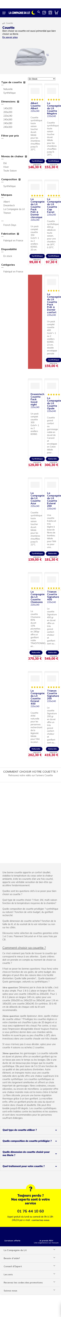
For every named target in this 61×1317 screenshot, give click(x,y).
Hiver (6, 167)
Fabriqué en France (13, 241)
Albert (6, 202)
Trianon (7, 213)
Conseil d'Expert (13, 1266)
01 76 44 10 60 (30, 1211)
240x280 (7, 123)
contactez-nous (40, 1220)
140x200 (7, 108)
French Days (9, 225)
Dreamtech (9, 205)
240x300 (7, 127)
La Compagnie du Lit (14, 209)
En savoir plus (10, 37)
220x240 (7, 116)
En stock (7, 256)
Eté (5, 163)
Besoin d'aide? (12, 1258)
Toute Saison (10, 171)
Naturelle (8, 89)
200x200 (7, 112)
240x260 (7, 120)
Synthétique (9, 93)
